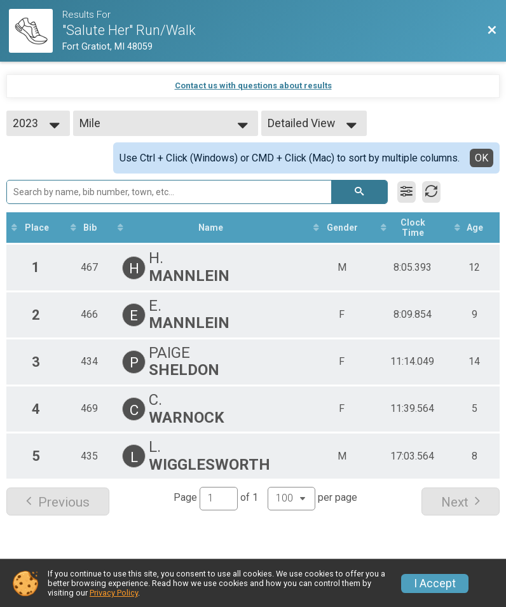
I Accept (435, 583)
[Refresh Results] (431, 192)
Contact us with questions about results (253, 85)
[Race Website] (35, 31)
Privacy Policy (114, 592)
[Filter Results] (406, 192)
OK (481, 158)
